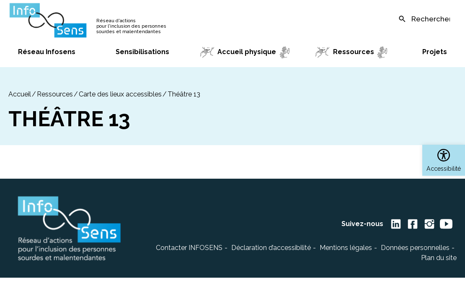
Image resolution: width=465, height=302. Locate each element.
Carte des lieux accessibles (120, 94)
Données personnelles (415, 248)
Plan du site (439, 258)
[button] (443, 160)
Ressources (55, 94)
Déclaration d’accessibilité (271, 248)
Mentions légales (346, 248)
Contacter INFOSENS (189, 248)
